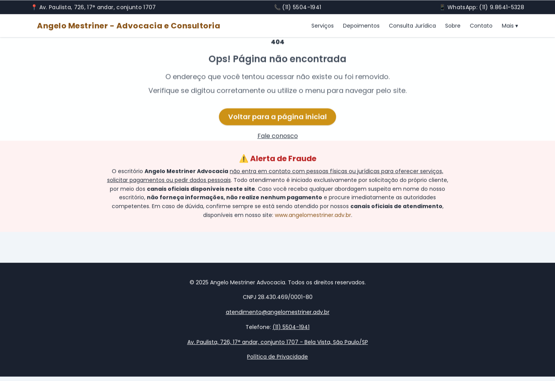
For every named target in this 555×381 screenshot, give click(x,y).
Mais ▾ (510, 26)
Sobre (453, 26)
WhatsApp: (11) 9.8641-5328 (485, 8)
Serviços (322, 26)
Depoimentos (361, 26)
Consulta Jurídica (412, 26)
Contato (481, 26)
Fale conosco (277, 136)
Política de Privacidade (277, 357)
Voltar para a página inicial (277, 117)
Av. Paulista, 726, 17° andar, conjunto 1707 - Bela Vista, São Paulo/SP (277, 342)
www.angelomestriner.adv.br (313, 215)
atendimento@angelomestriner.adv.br (278, 312)
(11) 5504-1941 (301, 8)
